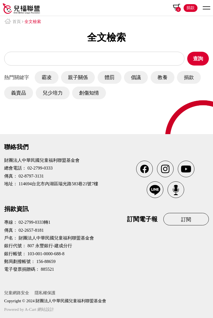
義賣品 (18, 93)
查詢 (198, 58)
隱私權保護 (45, 293)
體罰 (110, 77)
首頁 (16, 21)
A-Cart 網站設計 (39, 309)
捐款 (190, 8)
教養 (163, 77)
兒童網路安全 (16, 293)
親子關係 (78, 77)
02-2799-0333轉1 (34, 222)
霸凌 (47, 77)
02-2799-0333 (40, 168)
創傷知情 (89, 93)
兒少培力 (53, 93)
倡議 (136, 77)
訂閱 (186, 219)
